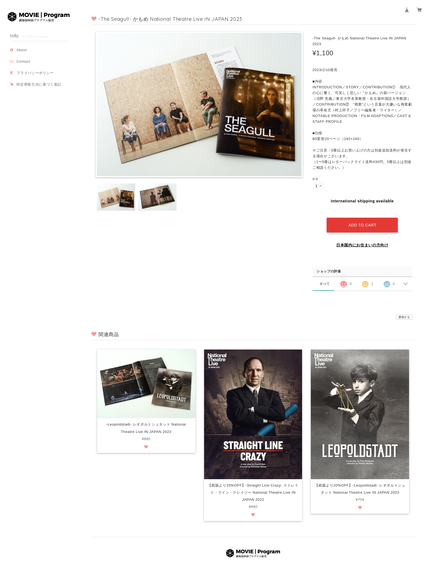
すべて (324, 278)
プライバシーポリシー (35, 73)
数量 (315, 179)
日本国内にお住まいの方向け (362, 240)
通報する (404, 311)
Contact (23, 61)
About (21, 50)
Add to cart (362, 220)
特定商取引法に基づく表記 (38, 84)
